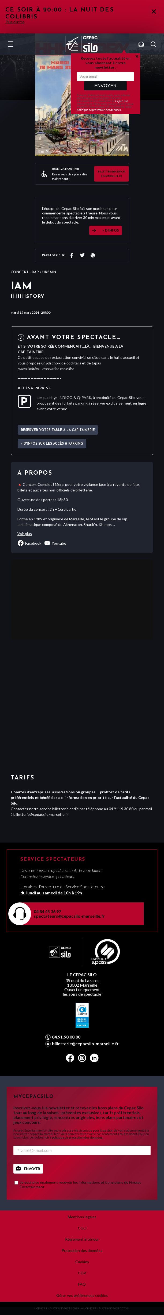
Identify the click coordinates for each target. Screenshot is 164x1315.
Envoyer (105, 85)
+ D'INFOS (110, 230)
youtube (55, 543)
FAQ (82, 1284)
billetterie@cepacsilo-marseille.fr (111, 174)
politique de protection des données (99, 109)
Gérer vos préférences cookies (82, 1295)
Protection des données (82, 1250)
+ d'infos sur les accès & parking (52, 443)
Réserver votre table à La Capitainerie (58, 430)
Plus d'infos (15, 22)
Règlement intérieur (82, 1239)
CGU (82, 1228)
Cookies (82, 1261)
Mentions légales (82, 1216)
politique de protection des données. (77, 1137)
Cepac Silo (121, 101)
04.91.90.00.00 (66, 1037)
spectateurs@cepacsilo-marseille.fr (69, 916)
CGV (82, 1273)
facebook (29, 543)
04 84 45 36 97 (47, 911)
